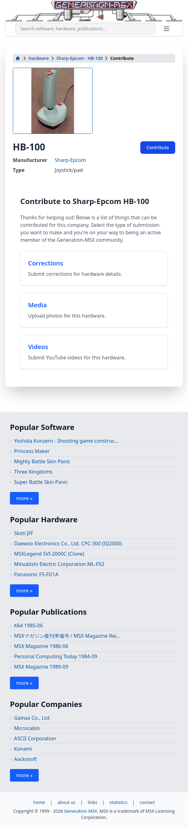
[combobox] (85, 29)
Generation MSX (80, 811)
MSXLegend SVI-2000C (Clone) (49, 553)
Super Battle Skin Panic (41, 482)
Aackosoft (25, 759)
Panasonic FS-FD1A (36, 574)
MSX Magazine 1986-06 (41, 646)
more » (24, 498)
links (92, 802)
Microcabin (27, 728)
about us (66, 802)
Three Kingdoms (33, 471)
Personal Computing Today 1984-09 (55, 656)
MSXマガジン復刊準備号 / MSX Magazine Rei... (67, 635)
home (39, 802)
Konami (23, 748)
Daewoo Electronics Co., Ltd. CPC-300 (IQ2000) (68, 543)
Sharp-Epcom (70, 160)
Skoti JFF (23, 533)
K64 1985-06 (28, 625)
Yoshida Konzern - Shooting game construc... (66, 440)
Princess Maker (32, 451)
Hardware (38, 58)
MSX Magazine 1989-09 (41, 666)
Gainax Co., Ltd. (32, 717)
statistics (118, 802)
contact (147, 802)
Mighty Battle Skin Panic (42, 461)
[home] (17, 58)
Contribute (158, 147)
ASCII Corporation (35, 738)
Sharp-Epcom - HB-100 (79, 58)
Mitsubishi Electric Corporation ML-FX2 (59, 564)
